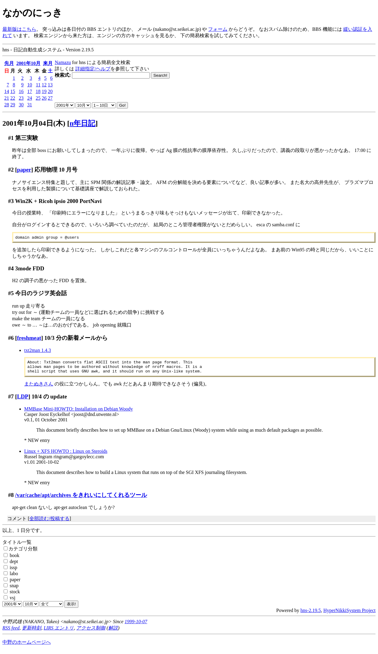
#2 (11, 169)
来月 (48, 63)
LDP (22, 400)
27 (50, 98)
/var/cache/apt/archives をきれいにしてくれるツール (81, 498)
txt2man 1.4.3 (37, 351)
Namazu (63, 62)
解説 (113, 631)
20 (50, 91)
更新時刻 (31, 631)
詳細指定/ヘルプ (92, 68)
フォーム (217, 29)
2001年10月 (28, 63)
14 (6, 91)
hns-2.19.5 (311, 614)
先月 (9, 63)
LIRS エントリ (59, 631)
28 (6, 104)
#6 (11, 339)
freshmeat (29, 339)
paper (24, 169)
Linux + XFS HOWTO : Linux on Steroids (65, 454)
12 (44, 84)
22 (12, 98)
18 (38, 91)
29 (12, 104)
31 (29, 104)
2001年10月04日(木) (33, 123)
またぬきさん (38, 387)
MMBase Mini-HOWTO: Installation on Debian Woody (78, 412)
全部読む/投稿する (49, 522)
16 (21, 91)
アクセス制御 (90, 631)
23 (21, 98)
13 (50, 84)
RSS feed (10, 631)
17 (29, 91)
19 (44, 91)
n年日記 (82, 123)
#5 (11, 294)
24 (29, 98)
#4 (11, 269)
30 (21, 104)
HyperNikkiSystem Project (349, 614)
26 (44, 98)
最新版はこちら (19, 29)
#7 (11, 400)
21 (6, 98)
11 (38, 84)
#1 (11, 138)
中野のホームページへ (26, 645)
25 (38, 98)
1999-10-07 (136, 625)
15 (12, 91)
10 (29, 84)
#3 (11, 201)
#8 (11, 498)
